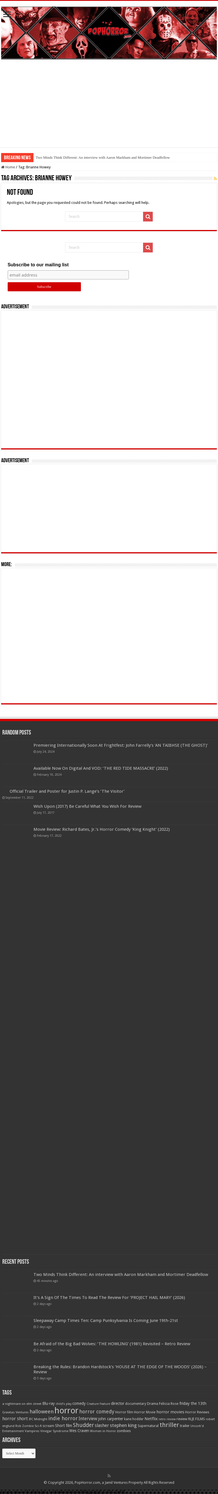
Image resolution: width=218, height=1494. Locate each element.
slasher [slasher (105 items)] (102, 1425)
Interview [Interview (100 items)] (88, 1418)
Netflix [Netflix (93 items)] (151, 1418)
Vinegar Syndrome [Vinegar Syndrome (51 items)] (54, 1431)
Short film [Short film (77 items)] (63, 1425)
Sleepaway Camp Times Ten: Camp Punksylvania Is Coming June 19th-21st (105, 1320)
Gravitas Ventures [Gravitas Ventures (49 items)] (15, 1412)
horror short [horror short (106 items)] (15, 1418)
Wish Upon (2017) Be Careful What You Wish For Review (87, 806)
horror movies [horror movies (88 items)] (170, 1412)
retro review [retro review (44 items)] (167, 1419)
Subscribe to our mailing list (38, 264)
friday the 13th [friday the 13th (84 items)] (192, 1403)
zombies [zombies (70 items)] (124, 1431)
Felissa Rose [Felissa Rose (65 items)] (169, 1403)
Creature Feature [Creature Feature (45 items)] (98, 1404)
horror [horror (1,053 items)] (66, 1410)
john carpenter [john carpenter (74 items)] (110, 1418)
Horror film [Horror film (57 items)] (124, 1412)
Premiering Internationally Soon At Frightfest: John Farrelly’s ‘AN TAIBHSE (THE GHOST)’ (120, 745)
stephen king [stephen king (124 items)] (123, 1425)
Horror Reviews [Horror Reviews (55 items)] (197, 1412)
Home (8, 167)
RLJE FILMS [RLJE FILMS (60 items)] (196, 1419)
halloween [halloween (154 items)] (42, 1412)
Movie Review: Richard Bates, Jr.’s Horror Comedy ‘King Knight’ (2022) (101, 829)
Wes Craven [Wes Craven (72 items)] (79, 1430)
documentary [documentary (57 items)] (135, 1404)
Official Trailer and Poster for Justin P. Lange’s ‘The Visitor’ (67, 791)
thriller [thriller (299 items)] (169, 1424)
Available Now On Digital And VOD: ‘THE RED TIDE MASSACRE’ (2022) (100, 768)
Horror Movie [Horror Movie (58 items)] (145, 1412)
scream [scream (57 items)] (48, 1426)
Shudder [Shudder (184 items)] (83, 1425)
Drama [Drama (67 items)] (152, 1403)
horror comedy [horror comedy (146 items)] (96, 1412)
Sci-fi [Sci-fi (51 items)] (38, 1426)
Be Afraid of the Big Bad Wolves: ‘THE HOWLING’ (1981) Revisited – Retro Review (111, 1343)
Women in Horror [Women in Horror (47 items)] (103, 1431)
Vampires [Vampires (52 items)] (32, 1431)
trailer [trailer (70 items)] (185, 1426)
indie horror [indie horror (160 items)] (63, 1418)
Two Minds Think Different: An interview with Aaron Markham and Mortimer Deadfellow (103, 157)
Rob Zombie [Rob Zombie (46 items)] (24, 1426)
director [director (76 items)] (117, 1403)
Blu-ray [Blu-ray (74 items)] (48, 1403)
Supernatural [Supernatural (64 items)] (148, 1426)
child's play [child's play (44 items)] (64, 1404)
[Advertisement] (109, 107)
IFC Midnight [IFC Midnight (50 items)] (38, 1419)
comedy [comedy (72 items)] (79, 1403)
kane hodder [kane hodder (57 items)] (134, 1419)
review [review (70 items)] (182, 1419)
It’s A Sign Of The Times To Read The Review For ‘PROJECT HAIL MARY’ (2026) (109, 1297)
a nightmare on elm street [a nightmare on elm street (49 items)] (21, 1404)
